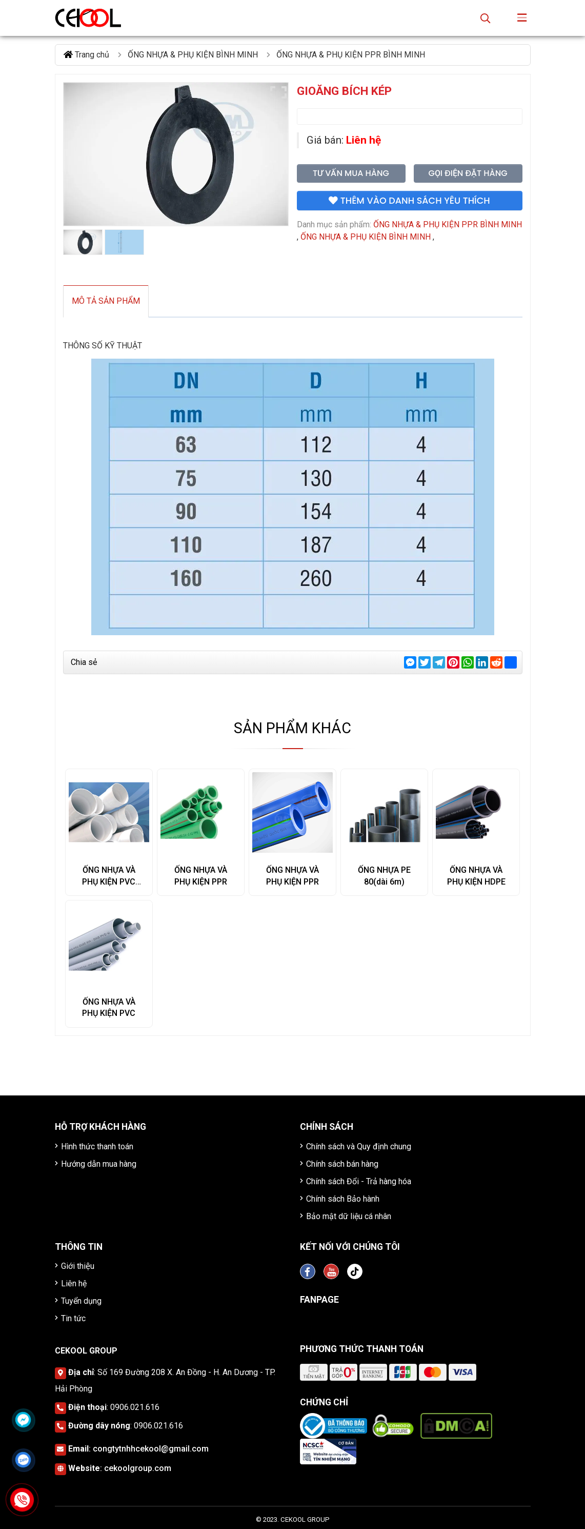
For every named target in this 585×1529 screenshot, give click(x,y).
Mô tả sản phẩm (106, 301)
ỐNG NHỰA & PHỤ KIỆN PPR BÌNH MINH (447, 224)
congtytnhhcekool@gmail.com (151, 1449)
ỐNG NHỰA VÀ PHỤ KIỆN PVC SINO (108, 881)
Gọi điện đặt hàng (467, 173)
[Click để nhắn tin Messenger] (23, 1419)
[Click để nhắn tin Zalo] (23, 1459)
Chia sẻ (84, 662)
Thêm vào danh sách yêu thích (409, 200)
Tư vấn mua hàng (351, 173)
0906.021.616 (134, 1407)
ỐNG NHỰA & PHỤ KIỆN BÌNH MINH (365, 237)
